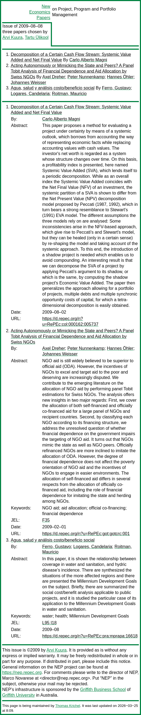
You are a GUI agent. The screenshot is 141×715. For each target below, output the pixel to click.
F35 (46, 520)
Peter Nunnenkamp (86, 77)
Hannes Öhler (120, 77)
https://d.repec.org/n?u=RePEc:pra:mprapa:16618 (90, 636)
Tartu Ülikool (36, 37)
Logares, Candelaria (30, 93)
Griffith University (18, 695)
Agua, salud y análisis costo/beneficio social (52, 88)
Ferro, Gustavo (116, 88)
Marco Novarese (18, 678)
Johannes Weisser (28, 82)
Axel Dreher (53, 77)
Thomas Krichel (67, 706)
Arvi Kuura (12, 37)
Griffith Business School (103, 689)
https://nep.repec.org (22, 672)
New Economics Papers (39, 12)
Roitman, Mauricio (69, 93)
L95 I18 (49, 622)
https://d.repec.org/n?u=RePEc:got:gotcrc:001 (86, 533)
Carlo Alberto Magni (88, 60)
